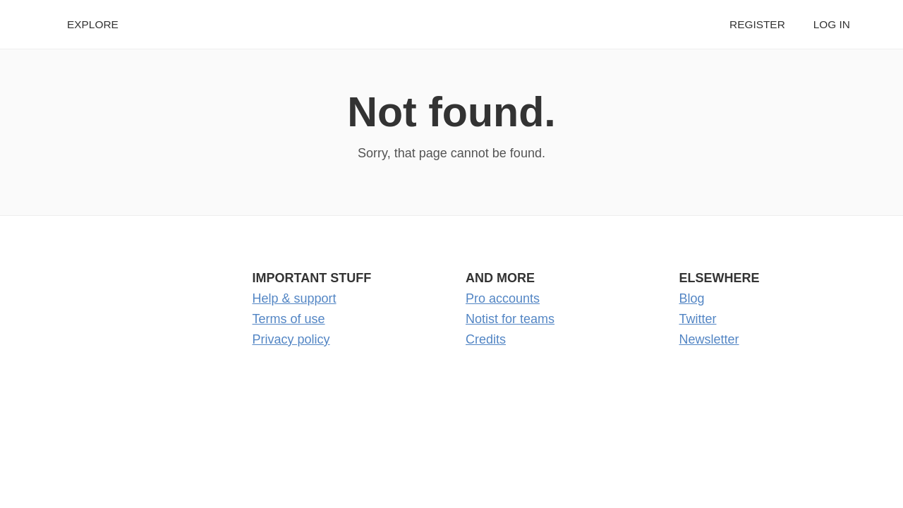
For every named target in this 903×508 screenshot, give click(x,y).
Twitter (698, 319)
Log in (831, 24)
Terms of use (289, 319)
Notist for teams (510, 319)
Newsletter (709, 339)
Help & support (295, 298)
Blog (692, 298)
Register (757, 24)
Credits (486, 339)
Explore (93, 24)
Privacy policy (291, 339)
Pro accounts (503, 298)
